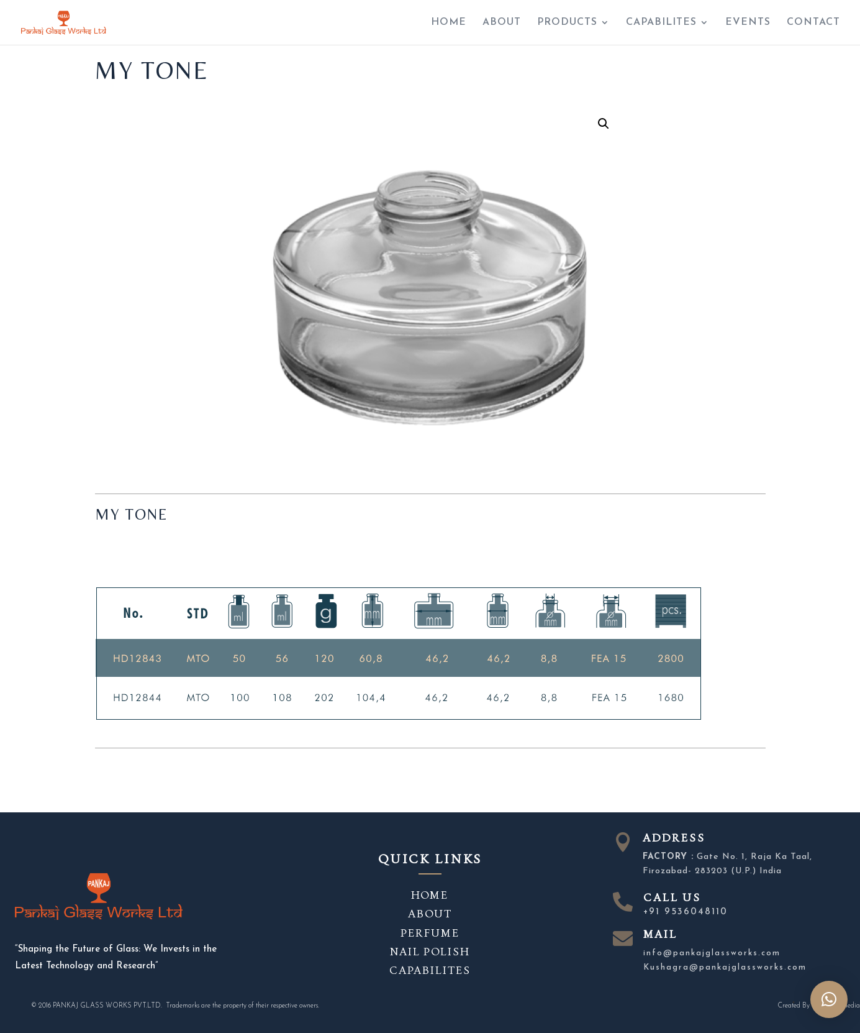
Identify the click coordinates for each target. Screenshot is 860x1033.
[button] (829, 999)
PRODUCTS (567, 22)
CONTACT (813, 22)
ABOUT (501, 22)
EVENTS (748, 22)
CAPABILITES (661, 22)
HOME (448, 22)
